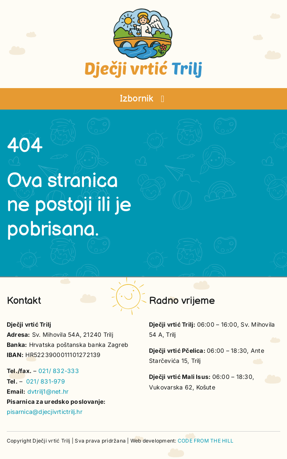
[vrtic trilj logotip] (143, 11)
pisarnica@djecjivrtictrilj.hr (44, 411)
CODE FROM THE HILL (205, 441)
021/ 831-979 (45, 381)
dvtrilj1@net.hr (48, 391)
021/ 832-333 (58, 370)
